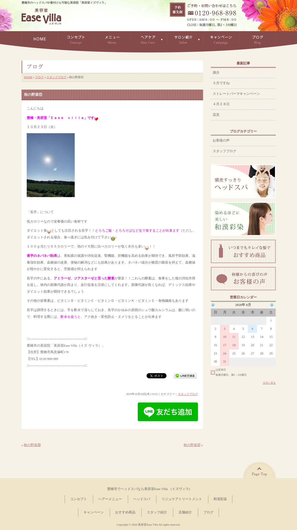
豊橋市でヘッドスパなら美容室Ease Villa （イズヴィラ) (148, 489)
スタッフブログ (56, 77)
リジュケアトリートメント (182, 499)
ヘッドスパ (141, 499)
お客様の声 (221, 140)
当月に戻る (269, 382)
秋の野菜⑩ (32, 445)
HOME (28, 77)
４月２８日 (221, 104)
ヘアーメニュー (110, 499)
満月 (216, 73)
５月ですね (221, 83)
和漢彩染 (220, 499)
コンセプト (78, 499)
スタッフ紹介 (157, 512)
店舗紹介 (185, 512)
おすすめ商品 (125, 512)
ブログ (39, 77)
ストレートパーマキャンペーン (236, 94)
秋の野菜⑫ (192, 445)
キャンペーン (94, 512)
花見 (216, 115)
